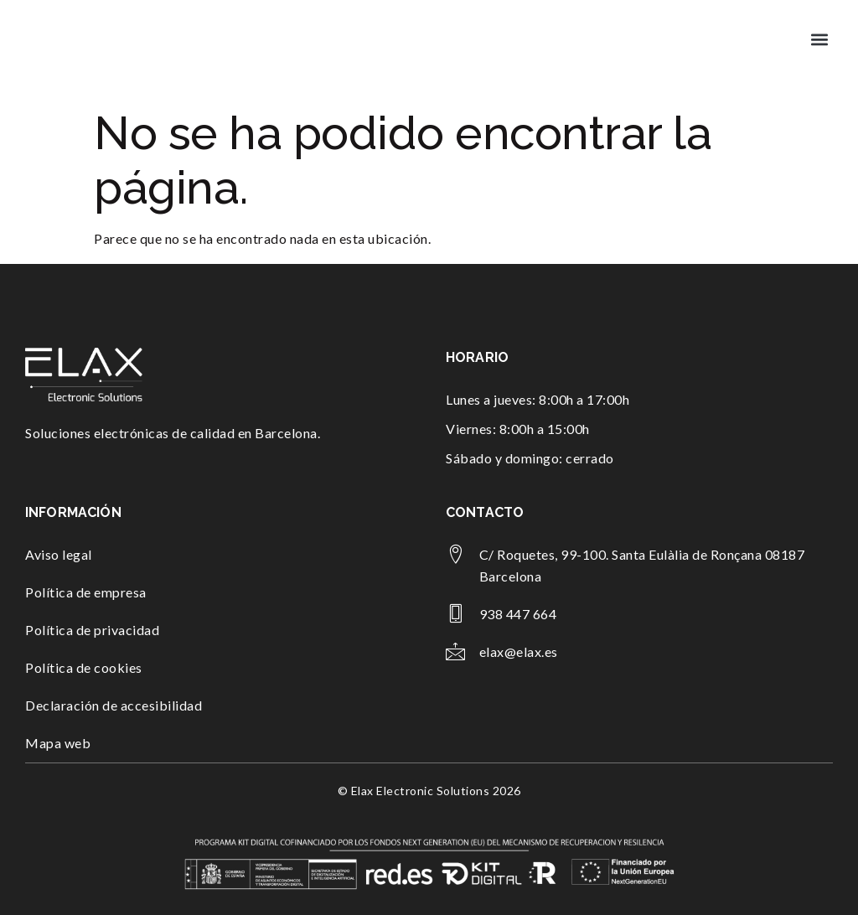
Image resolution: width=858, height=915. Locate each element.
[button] (819, 39)
